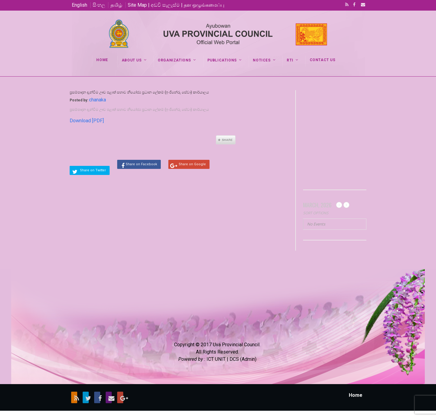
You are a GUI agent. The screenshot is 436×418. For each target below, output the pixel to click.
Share (226, 139)
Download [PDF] (87, 120)
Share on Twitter (93, 170)
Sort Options (316, 213)
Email (361, 5)
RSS (345, 5)
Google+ (120, 397)
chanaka (97, 100)
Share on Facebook (141, 164)
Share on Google (192, 164)
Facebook (353, 5)
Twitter (86, 397)
